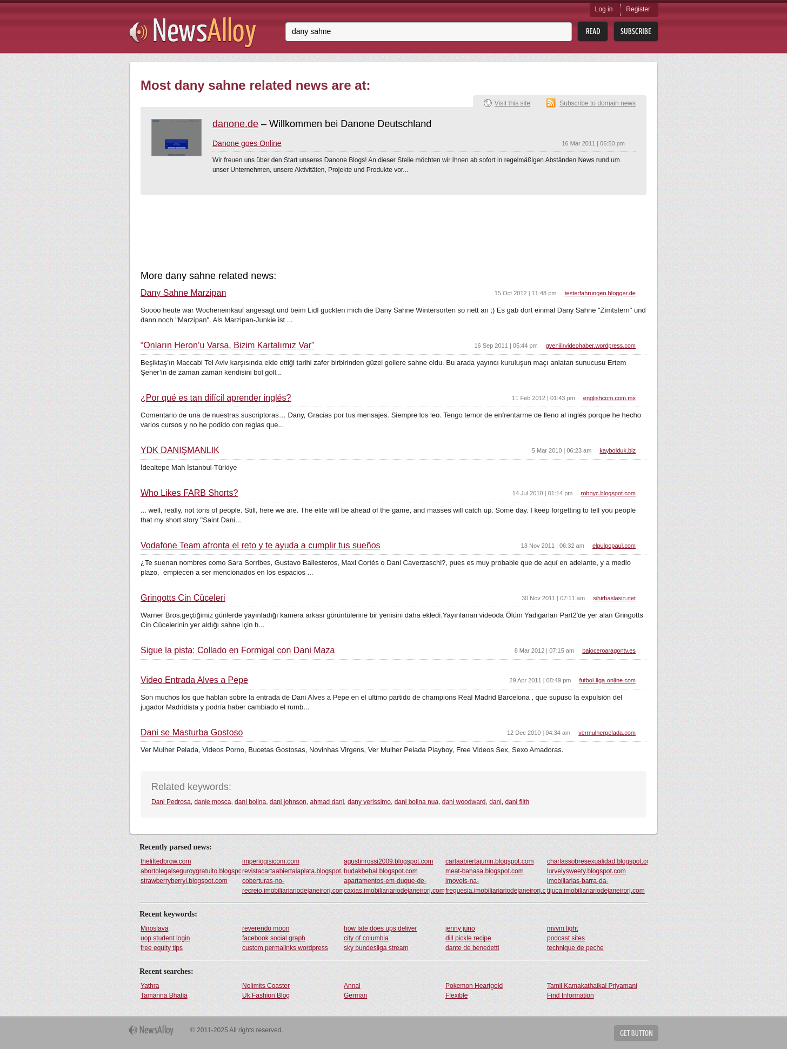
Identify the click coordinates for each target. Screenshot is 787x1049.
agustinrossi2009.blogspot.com (388, 861)
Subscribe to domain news (597, 103)
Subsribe (635, 32)
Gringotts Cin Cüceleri (183, 598)
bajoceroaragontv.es (609, 650)
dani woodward (464, 802)
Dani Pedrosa (171, 802)
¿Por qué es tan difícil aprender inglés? (216, 398)
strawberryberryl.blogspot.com (184, 881)
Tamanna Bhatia (164, 995)
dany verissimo (369, 802)
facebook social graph (273, 938)
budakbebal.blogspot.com (381, 871)
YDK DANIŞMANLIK (180, 450)
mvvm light (562, 928)
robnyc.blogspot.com (608, 493)
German (355, 995)
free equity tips (162, 948)
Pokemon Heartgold (474, 986)
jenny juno (460, 928)
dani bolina (250, 802)
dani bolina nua (416, 802)
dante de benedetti (472, 948)
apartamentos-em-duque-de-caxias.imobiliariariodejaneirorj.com (394, 885)
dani (495, 802)
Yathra (150, 986)
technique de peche (575, 948)
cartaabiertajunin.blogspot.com (489, 861)
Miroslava (154, 928)
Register (638, 9)
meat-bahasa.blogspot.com (484, 871)
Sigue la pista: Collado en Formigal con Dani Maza (238, 650)
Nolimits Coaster (266, 986)
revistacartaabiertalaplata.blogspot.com (292, 871)
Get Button (636, 1033)
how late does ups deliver (380, 928)
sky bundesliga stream (376, 948)
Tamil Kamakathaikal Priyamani (592, 986)
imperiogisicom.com (270, 861)
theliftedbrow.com (166, 861)
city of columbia (366, 938)
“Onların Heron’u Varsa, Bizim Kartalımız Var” (227, 345)
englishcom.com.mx (609, 398)
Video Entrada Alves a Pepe (194, 680)
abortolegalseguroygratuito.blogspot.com (191, 871)
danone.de (235, 123)
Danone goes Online (247, 143)
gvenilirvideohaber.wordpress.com (591, 345)
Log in (604, 9)
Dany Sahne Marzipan (183, 293)
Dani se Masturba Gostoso (192, 732)
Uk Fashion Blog (266, 995)
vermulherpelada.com (607, 732)
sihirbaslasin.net (614, 598)
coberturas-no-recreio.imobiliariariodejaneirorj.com (292, 885)
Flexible (456, 995)
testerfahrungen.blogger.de (600, 293)
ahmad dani (327, 802)
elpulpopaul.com (614, 545)
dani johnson (288, 802)
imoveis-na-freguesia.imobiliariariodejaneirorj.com (495, 885)
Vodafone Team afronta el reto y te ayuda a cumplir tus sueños (261, 545)
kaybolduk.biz (617, 450)
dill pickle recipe (468, 938)
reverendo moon (265, 928)
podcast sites (566, 938)
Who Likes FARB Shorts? (189, 493)
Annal (352, 986)
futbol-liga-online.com (607, 680)
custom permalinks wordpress (285, 948)
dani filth (517, 802)
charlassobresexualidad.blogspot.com (597, 861)
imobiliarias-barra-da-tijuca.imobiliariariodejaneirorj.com (596, 885)
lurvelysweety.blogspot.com (586, 871)
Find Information (570, 995)
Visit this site (512, 103)
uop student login (165, 938)
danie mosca (212, 802)
